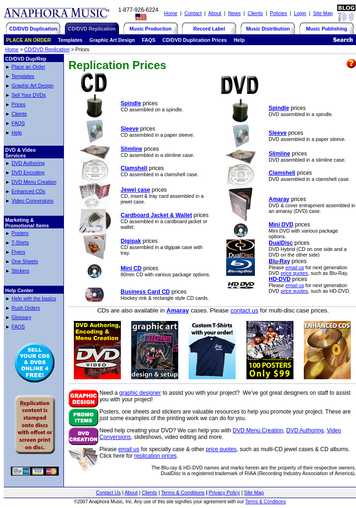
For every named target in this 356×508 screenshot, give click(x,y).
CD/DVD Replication (47, 49)
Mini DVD (281, 224)
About (215, 13)
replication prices (155, 456)
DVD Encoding (28, 172)
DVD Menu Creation (34, 182)
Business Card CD (145, 292)
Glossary (22, 317)
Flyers (18, 252)
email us (294, 267)
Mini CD (131, 268)
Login (300, 13)
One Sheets (25, 261)
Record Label (209, 28)
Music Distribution (268, 28)
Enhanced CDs (29, 191)
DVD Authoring (28, 163)
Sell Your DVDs (29, 95)
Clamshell (134, 168)
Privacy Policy (224, 492)
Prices (19, 104)
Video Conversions (33, 200)
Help (17, 132)
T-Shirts (20, 242)
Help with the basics (34, 298)
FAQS (18, 123)
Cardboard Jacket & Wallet (156, 215)
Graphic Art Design (33, 85)
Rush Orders (26, 308)
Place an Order (29, 67)
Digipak (131, 241)
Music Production (150, 28)
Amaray (279, 199)
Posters (20, 233)
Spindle (131, 103)
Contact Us (108, 492)
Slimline (131, 149)
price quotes (294, 273)
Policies (278, 13)
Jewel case (135, 190)
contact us (244, 310)
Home (170, 13)
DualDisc (281, 243)
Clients (255, 13)
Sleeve (130, 128)
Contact (193, 13)
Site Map (323, 13)
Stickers (21, 271)
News (234, 13)
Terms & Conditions (183, 492)
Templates (22, 76)
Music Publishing (327, 28)
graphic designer (140, 393)
